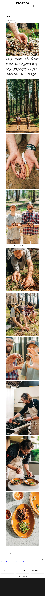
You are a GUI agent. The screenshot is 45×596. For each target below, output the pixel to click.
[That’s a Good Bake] (37, 565)
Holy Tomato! (4, 570)
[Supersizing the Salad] (22, 565)
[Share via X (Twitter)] (8, 553)
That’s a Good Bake (35, 570)
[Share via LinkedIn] (10, 553)
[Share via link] (12, 553)
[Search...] (39, 6)
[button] (28, 2)
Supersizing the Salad (21, 570)
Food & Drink (8, 550)
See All (43, 559)
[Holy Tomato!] (7, 565)
